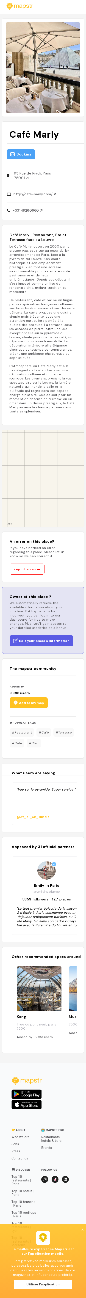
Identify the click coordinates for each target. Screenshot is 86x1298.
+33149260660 (27, 210)
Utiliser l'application (43, 1284)
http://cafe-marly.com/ (35, 194)
